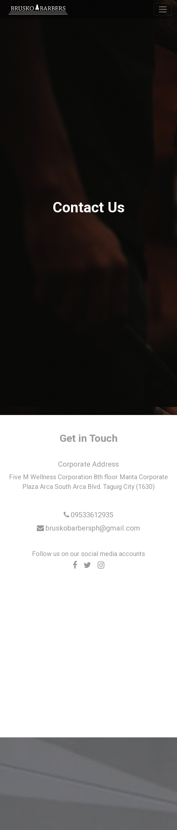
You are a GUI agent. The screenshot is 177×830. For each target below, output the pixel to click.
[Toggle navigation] (163, 9)
